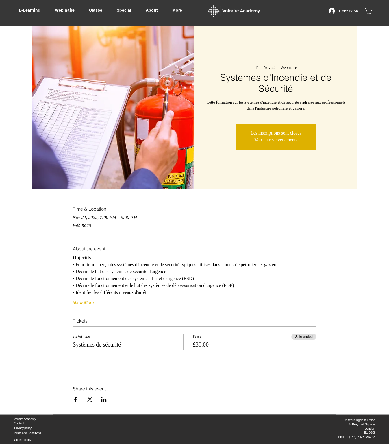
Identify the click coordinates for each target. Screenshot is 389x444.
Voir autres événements (275, 139)
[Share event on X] (89, 399)
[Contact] (18, 423)
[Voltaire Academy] (25, 419)
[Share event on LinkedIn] (104, 399)
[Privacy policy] (22, 428)
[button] (368, 11)
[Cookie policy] (23, 439)
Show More (83, 302)
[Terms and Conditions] (27, 433)
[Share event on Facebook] (75, 399)
